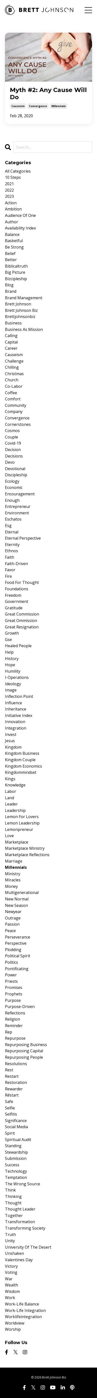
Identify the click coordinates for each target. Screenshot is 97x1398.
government (16, 601)
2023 (9, 196)
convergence (38, 106)
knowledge (15, 785)
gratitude (14, 608)
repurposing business (26, 1044)
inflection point (19, 696)
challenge (14, 361)
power (11, 975)
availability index (20, 228)
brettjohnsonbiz (20, 316)
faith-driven (16, 563)
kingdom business (22, 753)
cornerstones (18, 424)
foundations (16, 589)
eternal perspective (23, 538)
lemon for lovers (22, 816)
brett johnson (18, 304)
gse (8, 639)
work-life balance (22, 1304)
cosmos (12, 430)
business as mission (24, 329)
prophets (13, 994)
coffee (11, 392)
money (11, 886)
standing (13, 1145)
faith (9, 557)
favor (10, 570)
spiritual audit (18, 1139)
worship (13, 1329)
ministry (12, 873)
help (9, 652)
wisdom (12, 1291)
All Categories (18, 171)
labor (10, 791)
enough (12, 500)
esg (8, 525)
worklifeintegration (23, 1316)
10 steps (13, 177)
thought (13, 1203)
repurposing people (24, 1057)
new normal (16, 899)
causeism (17, 106)
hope (10, 664)
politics (11, 962)
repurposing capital (24, 1051)
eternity (12, 544)
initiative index (18, 715)
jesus (10, 740)
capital (11, 342)
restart (12, 1076)
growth (12, 633)
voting (11, 1272)
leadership (15, 810)
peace (10, 930)
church (11, 380)
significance (16, 1120)
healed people (18, 645)
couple (11, 437)
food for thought (22, 582)
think (10, 1190)
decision (13, 449)
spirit (10, 1133)
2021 (9, 183)
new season (16, 905)
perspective (15, 943)
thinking (13, 1196)
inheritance (15, 709)
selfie (10, 1108)
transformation (20, 1221)
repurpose (15, 1038)
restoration (16, 1082)
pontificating (16, 968)
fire (8, 576)
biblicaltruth (16, 266)
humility (12, 671)
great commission (22, 614)
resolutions (16, 1063)
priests (11, 981)
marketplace (16, 842)
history (12, 658)
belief (10, 253)
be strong (14, 247)
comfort (13, 399)
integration (15, 728)
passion (12, 924)
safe (9, 1101)
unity (10, 1240)
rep (8, 1032)
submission (15, 1158)
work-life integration (25, 1310)
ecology (12, 481)
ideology (13, 684)
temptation (16, 1177)
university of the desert (28, 1247)
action (11, 203)
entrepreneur (17, 506)
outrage (13, 918)
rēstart (12, 1095)
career (11, 348)
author (11, 222)
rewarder (14, 1089)
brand (10, 291)
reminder (14, 1025)
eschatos (13, 519)
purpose (13, 1000)
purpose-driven (20, 1006)
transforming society (25, 1228)
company (14, 411)
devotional (15, 468)
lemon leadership (22, 823)
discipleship (16, 475)
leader (11, 804)
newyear (13, 911)
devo (10, 462)
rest (9, 1070)
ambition (13, 209)
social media (16, 1126)
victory (11, 1266)
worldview (14, 1323)
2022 (9, 190)
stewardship (16, 1152)
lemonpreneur (19, 829)
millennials (58, 106)
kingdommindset (20, 772)
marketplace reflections (27, 854)
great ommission (21, 620)
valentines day (19, 1259)
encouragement (20, 494)
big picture (15, 272)
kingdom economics (23, 766)
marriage (13, 861)
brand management (23, 297)
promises (13, 987)
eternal (11, 532)
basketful (14, 240)
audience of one (20, 215)
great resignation (22, 627)
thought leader (20, 1209)
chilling (12, 367)
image (11, 690)
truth (10, 1234)
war (9, 1279)
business (13, 323)
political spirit (17, 956)
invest (10, 734)
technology (16, 1171)
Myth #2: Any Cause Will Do (48, 94)
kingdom (13, 747)
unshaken (14, 1253)
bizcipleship (16, 278)
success (12, 1165)
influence (13, 703)
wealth (11, 1285)
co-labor (14, 386)
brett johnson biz (21, 310)
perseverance (17, 937)
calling (11, 335)
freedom (13, 595)
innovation (15, 721)
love (9, 835)
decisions (14, 456)
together (14, 1215)
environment (17, 513)
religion (12, 1019)
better (11, 259)
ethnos (11, 550)
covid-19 (13, 443)
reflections (15, 1013)
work (10, 1297)
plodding (13, 949)
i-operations (17, 677)
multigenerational (22, 892)
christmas (14, 373)
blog (9, 285)
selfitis (11, 1114)
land (9, 798)
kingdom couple (20, 759)
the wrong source (22, 1184)
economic (14, 487)
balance (12, 234)
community (15, 405)
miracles (13, 880)
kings (10, 778)
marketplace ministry (25, 848)
